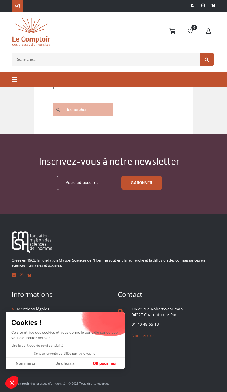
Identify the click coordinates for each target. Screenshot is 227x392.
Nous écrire (143, 335)
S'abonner (141, 183)
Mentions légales (33, 309)
